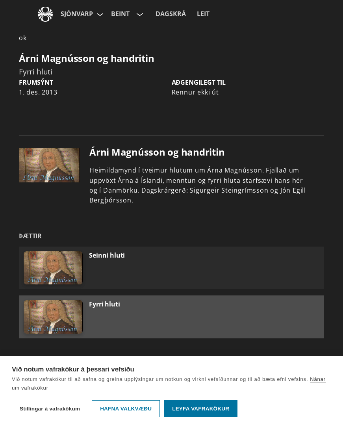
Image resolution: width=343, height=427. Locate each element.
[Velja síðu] (99, 14)
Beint (120, 13)
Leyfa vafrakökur (200, 409)
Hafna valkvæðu (126, 409)
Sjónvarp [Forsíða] (77, 13)
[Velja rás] (139, 14)
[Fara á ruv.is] (45, 14)
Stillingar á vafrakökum (50, 409)
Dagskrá (171, 13)
